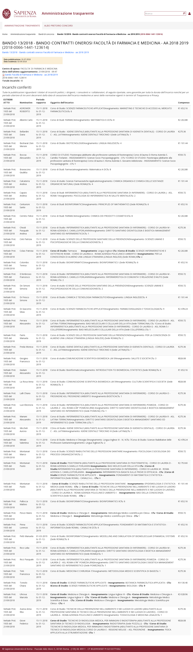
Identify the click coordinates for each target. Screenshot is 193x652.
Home (5, 34)
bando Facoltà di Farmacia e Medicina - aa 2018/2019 (31, 74)
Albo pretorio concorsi (58, 25)
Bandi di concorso (46, 34)
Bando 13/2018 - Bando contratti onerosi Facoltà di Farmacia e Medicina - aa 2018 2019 (98, 34)
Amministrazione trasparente (22, 25)
